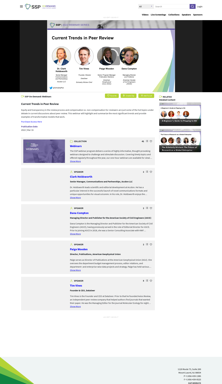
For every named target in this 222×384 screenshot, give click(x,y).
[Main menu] (21, 6)
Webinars (76, 146)
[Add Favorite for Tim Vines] (151, 280)
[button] (192, 6)
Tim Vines (76, 285)
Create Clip (128, 95)
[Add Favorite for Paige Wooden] (151, 244)
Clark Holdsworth (81, 176)
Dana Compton (79, 213)
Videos (145, 14)
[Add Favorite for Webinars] (151, 141)
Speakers (186, 14)
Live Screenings (158, 14)
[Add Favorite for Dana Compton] (151, 208)
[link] (44, 151)
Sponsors (197, 14)
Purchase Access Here (31, 121)
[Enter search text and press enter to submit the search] (172, 6)
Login (199, 6)
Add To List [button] (146, 95)
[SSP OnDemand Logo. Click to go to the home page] (42, 6)
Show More (75, 161)
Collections (173, 14)
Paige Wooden (79, 249)
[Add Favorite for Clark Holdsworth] (151, 171)
